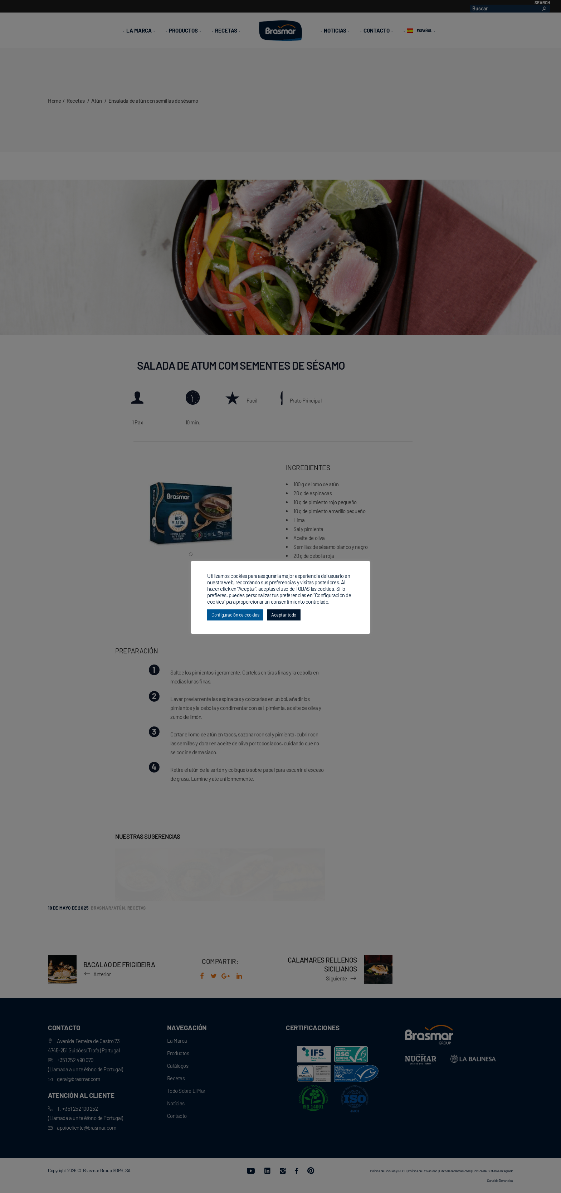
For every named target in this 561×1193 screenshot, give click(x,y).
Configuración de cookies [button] (235, 615)
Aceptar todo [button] (283, 615)
